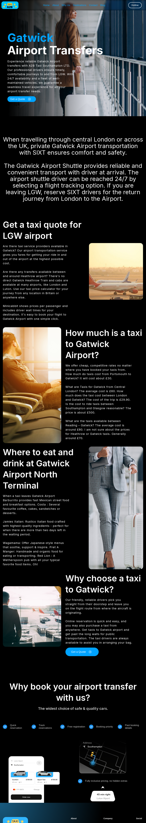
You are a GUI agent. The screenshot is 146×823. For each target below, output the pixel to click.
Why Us (66, 5)
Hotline (135, 5)
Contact (93, 5)
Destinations (79, 5)
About (55, 5)
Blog (102, 5)
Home (46, 5)
